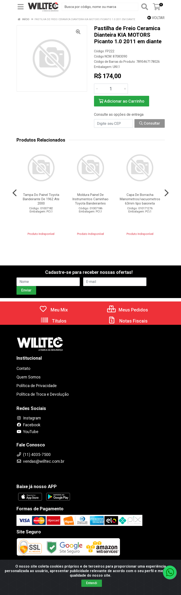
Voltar (156, 18)
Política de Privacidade (36, 385)
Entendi (91, 583)
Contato (23, 368)
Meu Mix (53, 310)
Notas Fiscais (128, 321)
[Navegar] (14, 193)
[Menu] (20, 7)
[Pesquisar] (145, 7)
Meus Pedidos (127, 310)
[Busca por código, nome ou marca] (100, 7)
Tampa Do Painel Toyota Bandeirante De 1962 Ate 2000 (41, 199)
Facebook (28, 425)
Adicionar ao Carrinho (121, 101)
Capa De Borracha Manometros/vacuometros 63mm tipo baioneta (140, 199)
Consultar (149, 123)
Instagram (28, 418)
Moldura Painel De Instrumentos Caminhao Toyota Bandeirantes (90, 199)
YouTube (27, 431)
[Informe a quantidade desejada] (111, 89)
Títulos (53, 321)
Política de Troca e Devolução (42, 394)
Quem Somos (28, 377)
